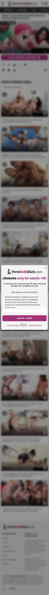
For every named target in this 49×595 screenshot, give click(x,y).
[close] (46, 268)
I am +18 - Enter (24, 318)
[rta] (23, 326)
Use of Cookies (13, 325)
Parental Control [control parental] (35, 325)
